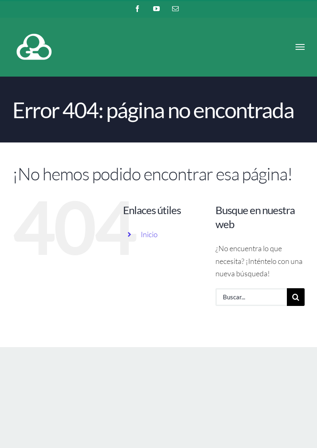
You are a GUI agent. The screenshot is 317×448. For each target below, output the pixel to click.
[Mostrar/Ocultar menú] (300, 47)
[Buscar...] (251, 297)
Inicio (149, 234)
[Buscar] (296, 297)
